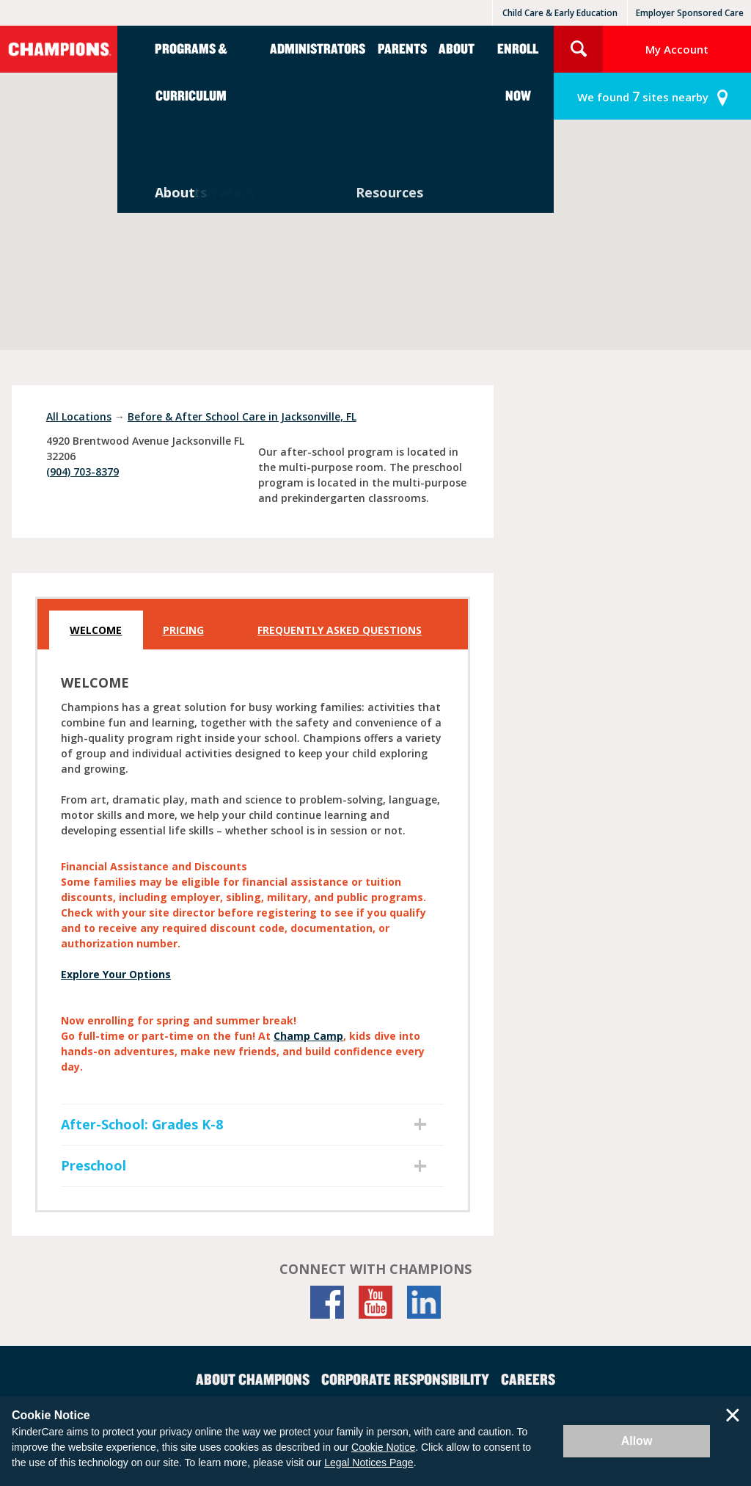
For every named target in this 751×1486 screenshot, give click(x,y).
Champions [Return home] (58, 49)
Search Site (578, 49)
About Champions (252, 1379)
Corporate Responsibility (405, 1379)
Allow (637, 1441)
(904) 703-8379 (82, 471)
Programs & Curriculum (191, 71)
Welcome (96, 630)
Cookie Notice (383, 1447)
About (457, 48)
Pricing (183, 630)
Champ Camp (308, 1036)
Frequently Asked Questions (339, 630)
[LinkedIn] (424, 1302)
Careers (528, 1379)
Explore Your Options (116, 974)
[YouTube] (375, 1302)
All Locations (78, 416)
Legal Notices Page (368, 1462)
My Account (676, 49)
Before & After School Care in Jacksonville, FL (242, 416)
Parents (402, 48)
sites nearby (642, 96)
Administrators (317, 48)
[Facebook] (327, 1302)
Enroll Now (517, 71)
